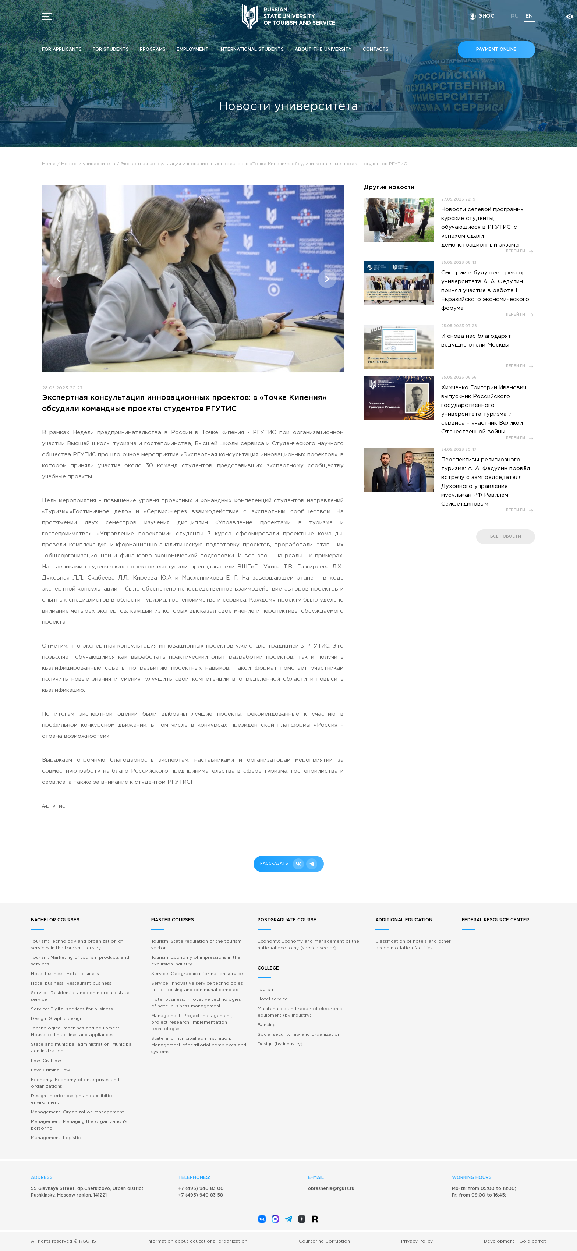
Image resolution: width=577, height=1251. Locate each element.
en (529, 16)
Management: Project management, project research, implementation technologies (191, 1022)
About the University (323, 49)
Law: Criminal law (50, 1070)
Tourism (266, 990)
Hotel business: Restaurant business (71, 983)
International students (252, 49)
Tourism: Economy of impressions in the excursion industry (195, 961)
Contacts (376, 49)
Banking (267, 1025)
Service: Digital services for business (72, 1009)
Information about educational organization (197, 1241)
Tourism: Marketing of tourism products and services (80, 961)
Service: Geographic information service (197, 974)
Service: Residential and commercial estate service (80, 996)
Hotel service (273, 999)
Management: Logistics (57, 1138)
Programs (153, 49)
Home (49, 164)
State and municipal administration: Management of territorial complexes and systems (198, 1045)
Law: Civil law (46, 1061)
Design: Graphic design (56, 1019)
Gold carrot (532, 1241)
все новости (505, 536)
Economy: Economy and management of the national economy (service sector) (308, 944)
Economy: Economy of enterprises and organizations (75, 1083)
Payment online (496, 49)
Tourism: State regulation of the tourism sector (196, 944)
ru (515, 16)
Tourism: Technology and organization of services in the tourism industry (77, 944)
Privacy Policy (417, 1241)
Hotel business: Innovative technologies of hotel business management (196, 1002)
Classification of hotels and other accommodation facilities (413, 944)
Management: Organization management (77, 1112)
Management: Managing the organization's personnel (79, 1125)
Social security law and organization (299, 1034)
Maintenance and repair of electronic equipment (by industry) (300, 1012)
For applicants (62, 49)
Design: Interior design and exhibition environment (73, 1099)
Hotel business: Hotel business (65, 974)
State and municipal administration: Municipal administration (82, 1047)
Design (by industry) (280, 1044)
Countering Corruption (324, 1241)
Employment (193, 49)
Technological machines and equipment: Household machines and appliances (76, 1031)
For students (111, 49)
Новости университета (88, 164)
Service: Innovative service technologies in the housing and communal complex (197, 986)
